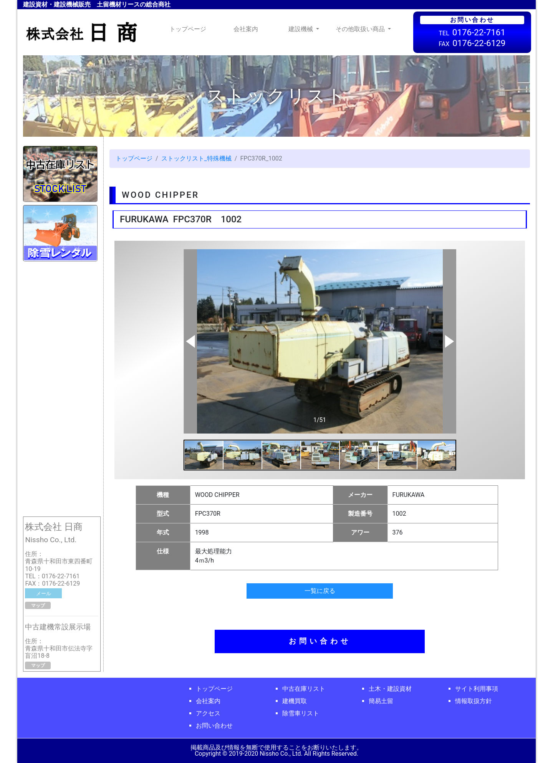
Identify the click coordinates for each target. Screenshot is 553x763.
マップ (38, 605)
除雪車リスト (300, 713)
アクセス (208, 713)
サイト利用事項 (476, 688)
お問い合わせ (320, 641)
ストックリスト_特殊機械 (196, 158)
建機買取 (294, 701)
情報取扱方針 (473, 701)
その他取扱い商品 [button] (361, 29)
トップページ (189, 29)
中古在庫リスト (303, 688)
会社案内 (245, 29)
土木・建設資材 (390, 688)
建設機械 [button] (301, 29)
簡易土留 (381, 701)
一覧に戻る (320, 590)
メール (43, 593)
